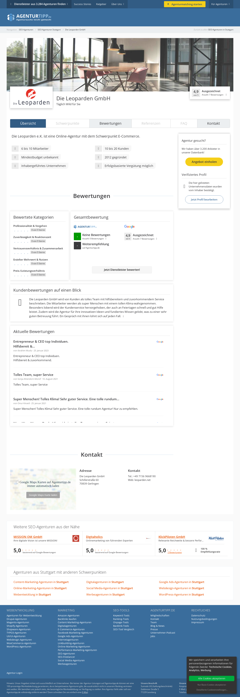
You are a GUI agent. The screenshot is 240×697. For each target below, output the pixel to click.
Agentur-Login (14, 672)
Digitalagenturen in (105, 582)
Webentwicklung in (32, 594)
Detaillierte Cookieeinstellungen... (212, 689)
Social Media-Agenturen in (109, 588)
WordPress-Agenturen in (181, 594)
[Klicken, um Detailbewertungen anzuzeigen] (210, 92)
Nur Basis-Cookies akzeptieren (212, 684)
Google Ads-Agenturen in (181, 582)
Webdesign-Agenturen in (181, 588)
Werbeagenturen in (105, 594)
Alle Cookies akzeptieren (211, 678)
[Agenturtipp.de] (120, 17)
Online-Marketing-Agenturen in (40, 588)
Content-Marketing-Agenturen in (41, 582)
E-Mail (85, 692)
